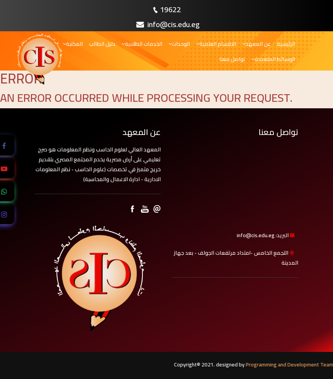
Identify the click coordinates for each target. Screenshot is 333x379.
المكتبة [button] (73, 44)
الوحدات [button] (179, 44)
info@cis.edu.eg (168, 24)
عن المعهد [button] (256, 44)
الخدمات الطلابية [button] (141, 44)
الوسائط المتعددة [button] (273, 59)
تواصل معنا (232, 59)
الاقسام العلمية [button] (216, 44)
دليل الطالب (102, 44)
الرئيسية (286, 44)
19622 (170, 9)
